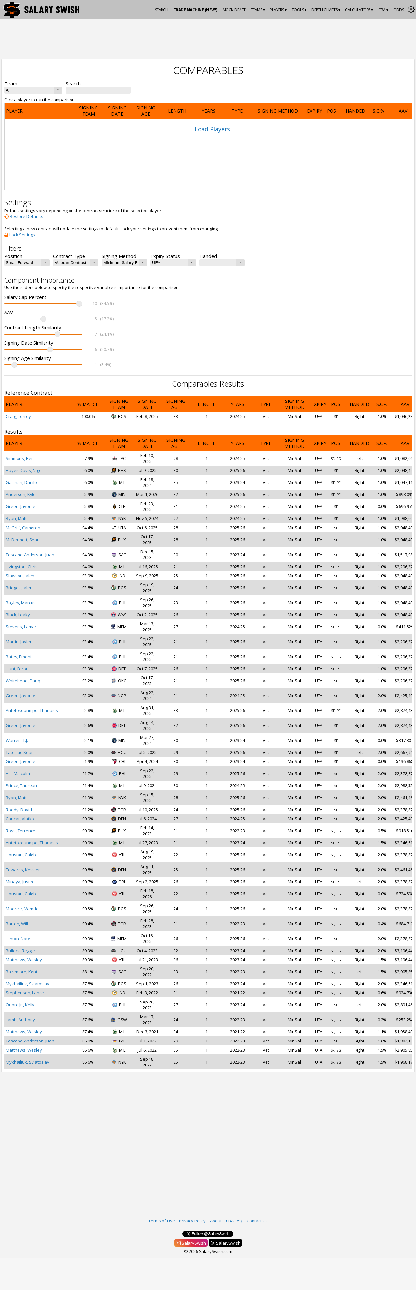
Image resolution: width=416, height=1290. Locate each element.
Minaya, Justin (19, 882)
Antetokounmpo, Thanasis (32, 710)
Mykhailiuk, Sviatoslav (27, 984)
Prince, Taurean (21, 785)
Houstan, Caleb (21, 855)
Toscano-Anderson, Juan (30, 554)
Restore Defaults (23, 216)
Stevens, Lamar (21, 627)
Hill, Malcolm (18, 773)
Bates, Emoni (18, 656)
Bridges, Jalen (19, 588)
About (216, 1221)
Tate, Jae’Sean (20, 752)
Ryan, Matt (16, 518)
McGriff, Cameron (23, 527)
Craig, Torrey (18, 416)
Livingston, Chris (22, 566)
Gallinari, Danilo (21, 482)
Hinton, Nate (18, 938)
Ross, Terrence (20, 831)
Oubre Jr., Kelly (20, 1005)
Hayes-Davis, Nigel (24, 470)
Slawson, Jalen (20, 576)
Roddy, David (19, 809)
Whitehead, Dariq (23, 680)
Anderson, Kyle (21, 494)
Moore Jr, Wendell (23, 909)
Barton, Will (17, 923)
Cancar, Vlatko (20, 819)
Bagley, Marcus (21, 603)
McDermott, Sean (23, 540)
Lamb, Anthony (20, 1020)
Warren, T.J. (17, 740)
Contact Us (257, 1221)
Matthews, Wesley (24, 960)
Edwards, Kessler (23, 870)
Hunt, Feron (17, 668)
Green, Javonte (20, 506)
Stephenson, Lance (25, 993)
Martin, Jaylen (19, 642)
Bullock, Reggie (20, 950)
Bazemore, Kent (21, 972)
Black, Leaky (18, 615)
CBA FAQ (234, 1221)
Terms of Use (162, 1221)
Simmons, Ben (20, 458)
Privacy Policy (192, 1221)
